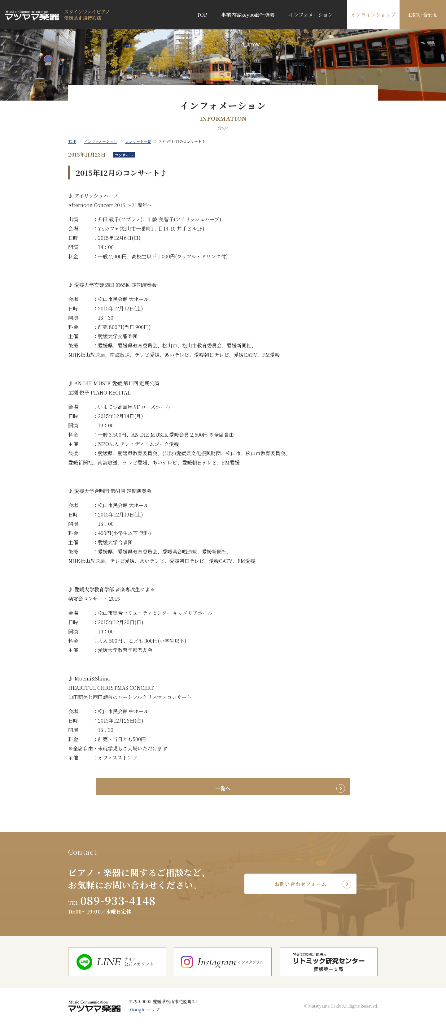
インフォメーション (311, 14)
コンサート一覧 (138, 141)
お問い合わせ (423, 14)
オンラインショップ (373, 14)
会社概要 (265, 14)
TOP (202, 14)
